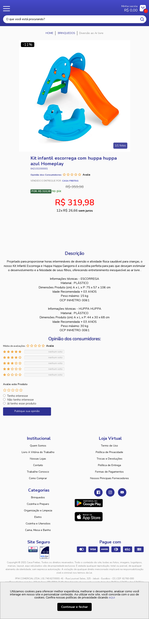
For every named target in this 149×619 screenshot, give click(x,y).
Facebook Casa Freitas (98, 492)
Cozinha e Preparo (38, 504)
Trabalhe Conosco (38, 472)
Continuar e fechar (74, 607)
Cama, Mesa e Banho (38, 530)
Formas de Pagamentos (109, 472)
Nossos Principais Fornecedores (109, 478)
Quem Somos (38, 445)
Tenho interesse (17, 396)
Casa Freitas (62, 7)
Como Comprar (38, 478)
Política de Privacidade (109, 452)
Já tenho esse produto (21, 403)
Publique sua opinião (27, 411)
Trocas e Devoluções (109, 459)
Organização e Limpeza (38, 510)
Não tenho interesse (20, 400)
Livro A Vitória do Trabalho (38, 452)
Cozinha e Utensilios (38, 523)
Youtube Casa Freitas (122, 492)
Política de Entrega (109, 465)
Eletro (38, 517)
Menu (7, 8)
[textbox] (74, 19)
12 (59, 210)
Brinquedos (38, 497)
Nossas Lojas (38, 459)
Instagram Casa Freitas (110, 492)
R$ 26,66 (78, 210)
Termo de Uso (109, 445)
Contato (38, 465)
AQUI (112, 597)
